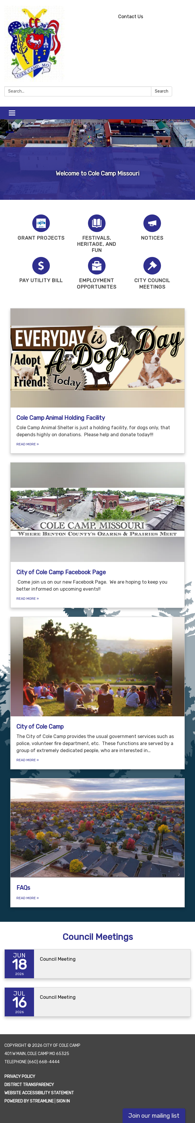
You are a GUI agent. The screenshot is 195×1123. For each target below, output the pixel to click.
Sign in (63, 1101)
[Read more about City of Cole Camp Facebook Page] (97, 535)
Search (161, 91)
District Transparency (29, 1084)
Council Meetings (97, 937)
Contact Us (130, 16)
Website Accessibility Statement (39, 1092)
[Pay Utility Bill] (41, 270)
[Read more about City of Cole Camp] (97, 693)
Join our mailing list (153, 1115)
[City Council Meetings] (152, 273)
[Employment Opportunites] (96, 273)
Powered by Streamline (29, 1101)
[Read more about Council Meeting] (97, 964)
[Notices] (152, 227)
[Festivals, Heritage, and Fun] (96, 234)
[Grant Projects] (41, 227)
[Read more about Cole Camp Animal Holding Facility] (97, 381)
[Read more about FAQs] (97, 843)
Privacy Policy (19, 1076)
